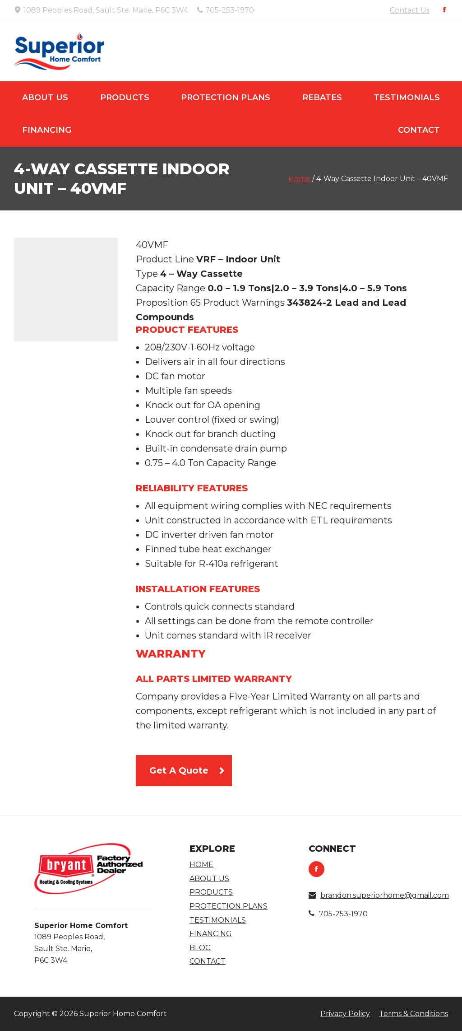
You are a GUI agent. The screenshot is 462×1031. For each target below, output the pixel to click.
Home (299, 178)
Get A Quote (178, 770)
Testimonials (407, 98)
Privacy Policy (345, 1013)
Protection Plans (225, 98)
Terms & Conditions (413, 1013)
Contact (419, 130)
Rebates (322, 98)
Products (124, 98)
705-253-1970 (338, 914)
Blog (200, 947)
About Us (45, 98)
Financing (46, 130)
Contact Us (410, 10)
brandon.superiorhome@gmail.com (379, 895)
